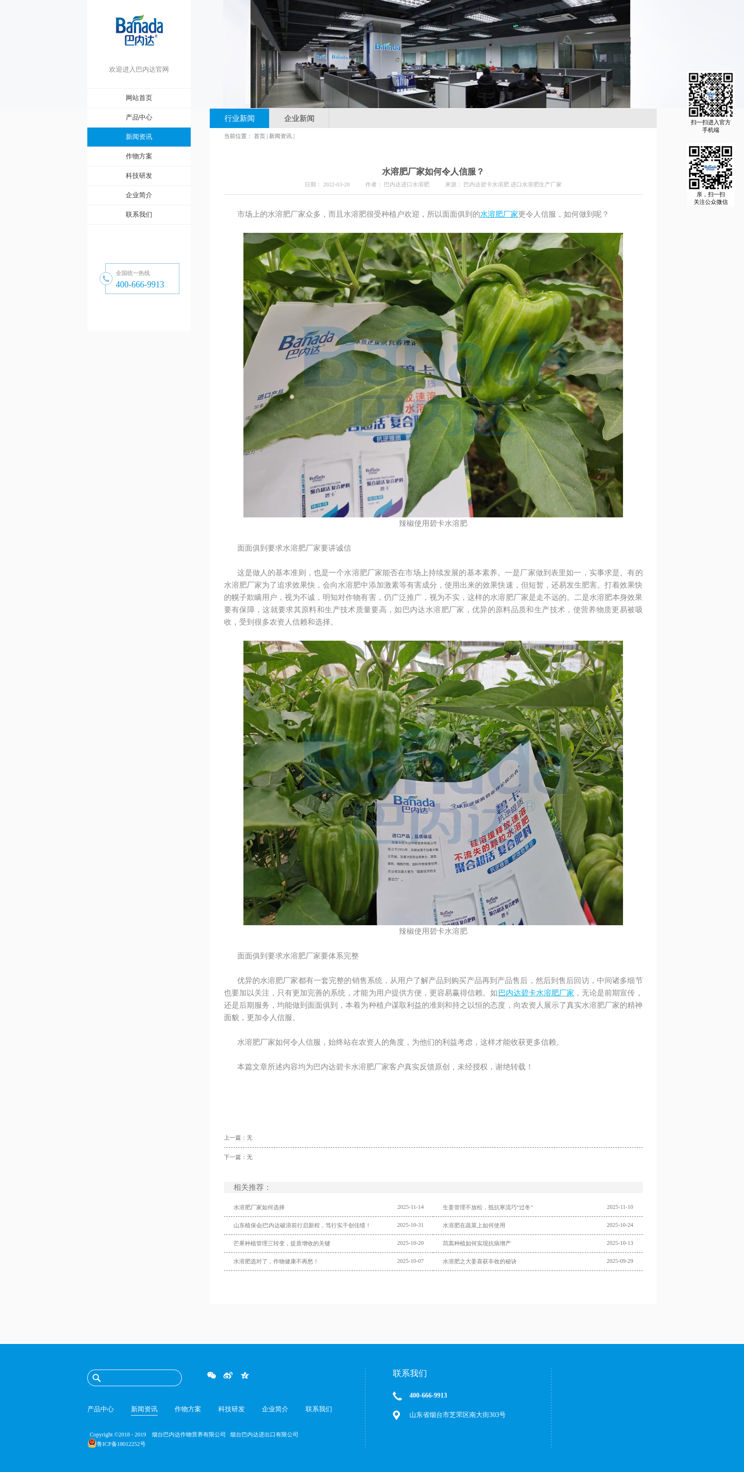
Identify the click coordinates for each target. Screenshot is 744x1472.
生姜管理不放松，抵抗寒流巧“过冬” (488, 1207)
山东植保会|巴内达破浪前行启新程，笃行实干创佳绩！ (302, 1225)
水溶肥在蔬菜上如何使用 (474, 1225)
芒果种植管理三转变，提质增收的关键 (281, 1243)
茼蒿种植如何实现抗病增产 (477, 1243)
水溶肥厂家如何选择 (259, 1207)
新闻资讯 (280, 136)
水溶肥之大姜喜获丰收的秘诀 (480, 1261)
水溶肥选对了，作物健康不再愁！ (276, 1261)
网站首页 (139, 97)
